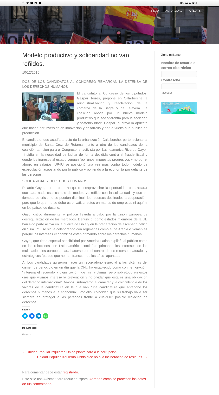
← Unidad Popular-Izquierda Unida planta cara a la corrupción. (70, 352)
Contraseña (170, 80)
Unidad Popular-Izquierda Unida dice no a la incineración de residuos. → (92, 357)
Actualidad (173, 10)
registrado (70, 372)
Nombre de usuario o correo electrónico (178, 65)
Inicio (155, 10)
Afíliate (195, 10)
